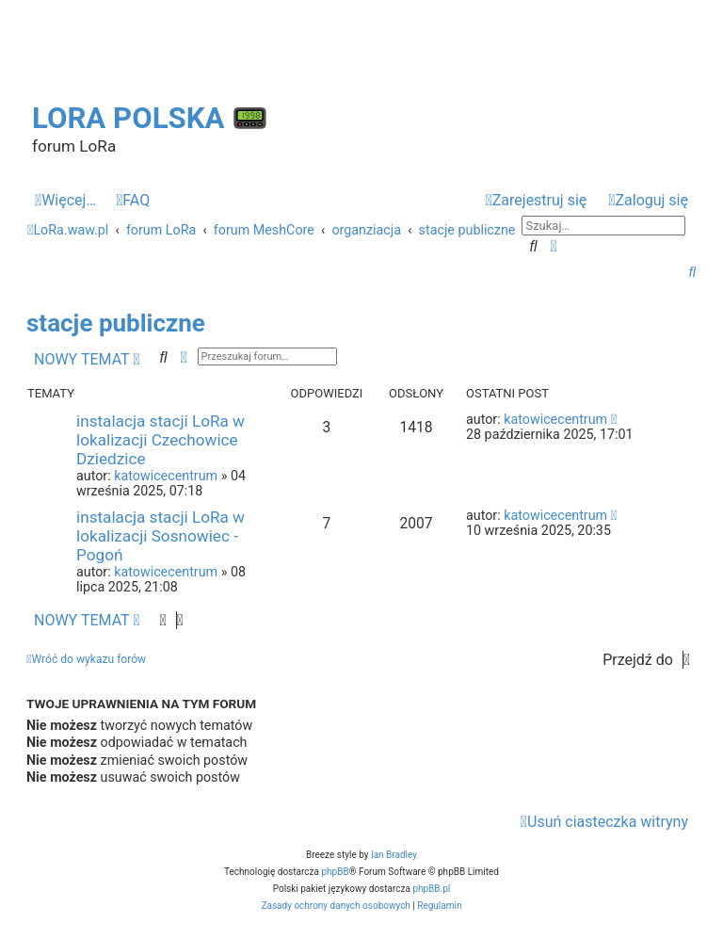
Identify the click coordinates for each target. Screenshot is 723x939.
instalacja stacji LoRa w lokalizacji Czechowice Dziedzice (160, 440)
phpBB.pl (431, 888)
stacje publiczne (115, 323)
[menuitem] (132, 200)
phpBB (334, 871)
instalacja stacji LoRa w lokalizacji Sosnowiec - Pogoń (160, 536)
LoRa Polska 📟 (150, 118)
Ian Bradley (394, 855)
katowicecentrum (165, 475)
